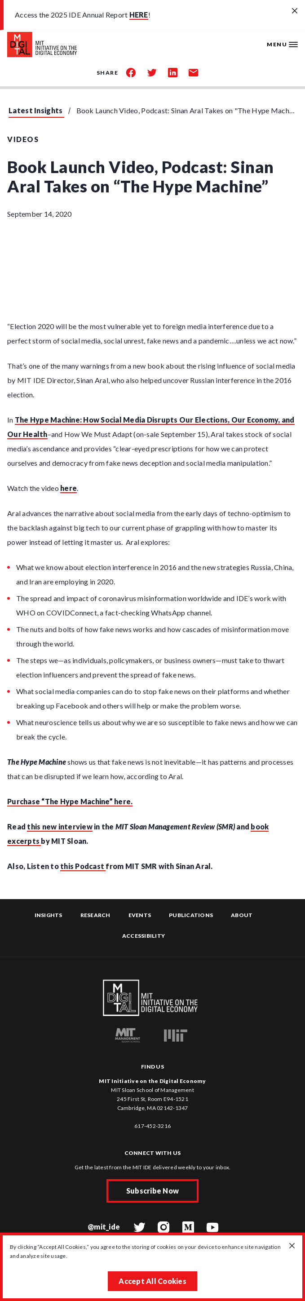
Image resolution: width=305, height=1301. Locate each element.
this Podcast (83, 866)
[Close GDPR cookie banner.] (292, 1246)
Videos (23, 139)
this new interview (60, 826)
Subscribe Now (152, 1190)
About (241, 915)
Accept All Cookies (152, 1281)
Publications (191, 915)
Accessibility (143, 935)
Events (139, 915)
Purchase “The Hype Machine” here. (70, 801)
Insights (48, 915)
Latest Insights (36, 110)
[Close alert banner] (295, 11)
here (68, 488)
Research (95, 915)
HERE (138, 14)
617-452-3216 (152, 1126)
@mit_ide (104, 1226)
